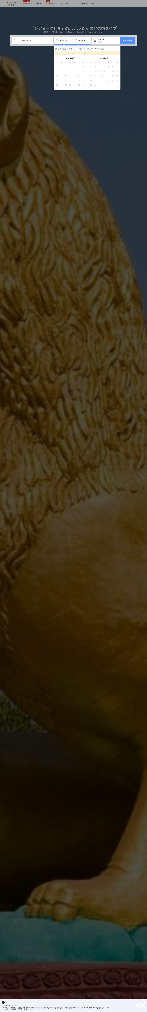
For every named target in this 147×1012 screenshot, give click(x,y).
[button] (56, 58)
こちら (18, 1010)
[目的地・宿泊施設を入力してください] (34, 40)
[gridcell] (74, 67)
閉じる (141, 1005)
